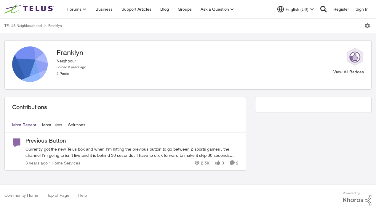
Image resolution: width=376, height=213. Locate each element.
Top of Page (58, 195)
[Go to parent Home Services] (64, 163)
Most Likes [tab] (52, 124)
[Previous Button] (132, 152)
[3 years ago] (36, 163)
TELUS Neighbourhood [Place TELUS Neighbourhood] (23, 25)
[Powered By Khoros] (357, 199)
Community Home (21, 195)
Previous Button (45, 140)
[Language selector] (295, 9)
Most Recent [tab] (24, 124)
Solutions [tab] (76, 124)
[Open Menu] (367, 26)
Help (82, 195)
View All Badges (348, 71)
